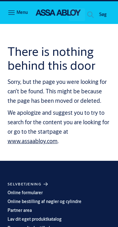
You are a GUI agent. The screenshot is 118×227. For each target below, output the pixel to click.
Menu (22, 12)
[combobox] (68, 16)
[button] (102, 16)
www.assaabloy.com (33, 141)
